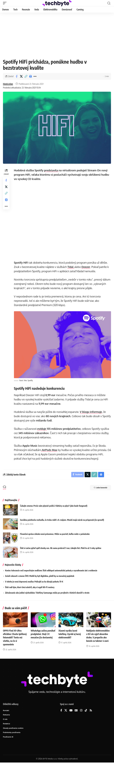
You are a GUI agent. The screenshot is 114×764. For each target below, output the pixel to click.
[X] (66, 710)
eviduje (42, 428)
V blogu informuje (91, 411)
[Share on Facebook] (17, 76)
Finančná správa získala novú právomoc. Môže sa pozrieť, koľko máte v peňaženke (55, 534)
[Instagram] (81, 710)
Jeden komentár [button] (98, 488)
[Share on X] (21, 76)
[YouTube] (71, 710)
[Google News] (76, 710)
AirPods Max (50, 449)
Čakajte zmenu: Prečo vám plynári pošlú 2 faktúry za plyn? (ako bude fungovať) (53, 506)
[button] (5, 3)
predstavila (52, 170)
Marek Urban (9, 83)
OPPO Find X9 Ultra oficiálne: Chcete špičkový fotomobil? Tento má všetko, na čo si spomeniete (15, 637)
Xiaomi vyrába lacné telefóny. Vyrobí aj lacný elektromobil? (70, 634)
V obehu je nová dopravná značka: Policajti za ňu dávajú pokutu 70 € (34, 581)
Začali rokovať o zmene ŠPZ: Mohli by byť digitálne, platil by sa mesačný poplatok (39, 576)
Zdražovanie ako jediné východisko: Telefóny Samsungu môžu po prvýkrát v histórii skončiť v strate (47, 593)
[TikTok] (86, 710)
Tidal (71, 267)
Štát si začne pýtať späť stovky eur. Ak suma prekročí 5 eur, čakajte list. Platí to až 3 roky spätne (60, 548)
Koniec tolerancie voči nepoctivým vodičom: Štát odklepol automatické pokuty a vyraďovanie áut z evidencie (51, 570)
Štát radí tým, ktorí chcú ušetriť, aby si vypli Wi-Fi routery (29, 587)
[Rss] (91, 710)
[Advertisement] (57, 35)
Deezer (86, 267)
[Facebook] (61, 710)
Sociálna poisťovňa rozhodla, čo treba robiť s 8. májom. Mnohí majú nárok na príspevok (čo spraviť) (62, 520)
